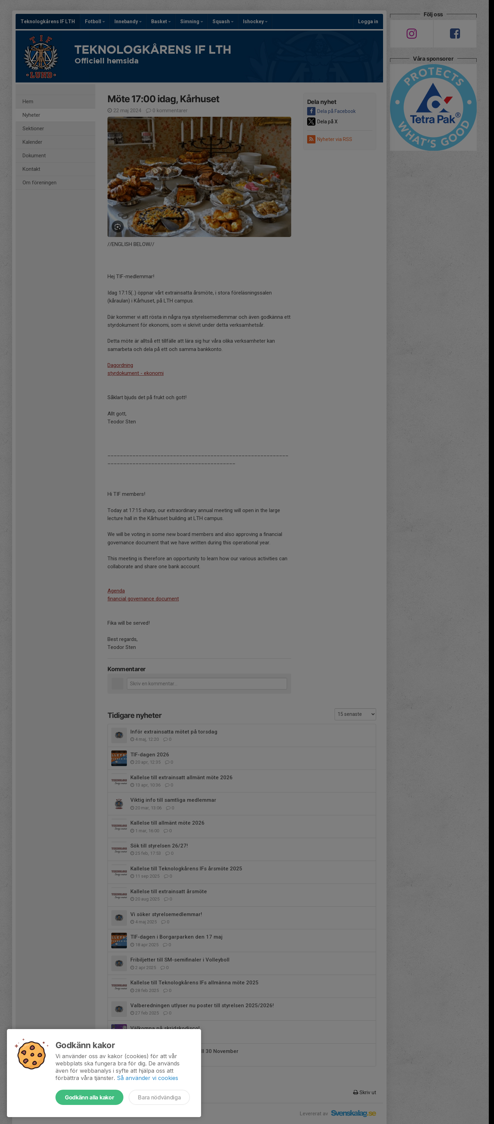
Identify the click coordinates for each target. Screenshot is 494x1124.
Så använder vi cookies (147, 1077)
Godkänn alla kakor (89, 1097)
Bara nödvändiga (159, 1097)
